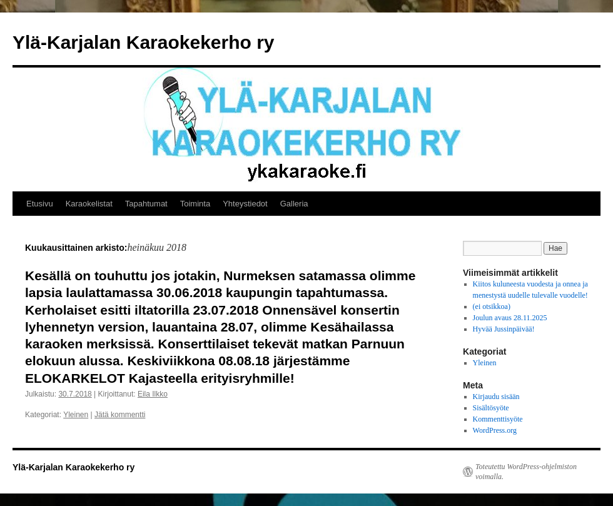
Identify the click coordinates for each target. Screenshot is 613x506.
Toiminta (195, 203)
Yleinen (75, 414)
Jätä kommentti (119, 414)
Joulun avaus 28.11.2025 (510, 317)
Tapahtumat (146, 203)
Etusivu (39, 203)
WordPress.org (495, 430)
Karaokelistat (89, 203)
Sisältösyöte (491, 407)
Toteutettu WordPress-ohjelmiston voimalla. (526, 471)
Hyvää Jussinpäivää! (504, 329)
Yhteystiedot (245, 203)
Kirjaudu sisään (496, 396)
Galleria (294, 203)
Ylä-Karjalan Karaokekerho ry (144, 42)
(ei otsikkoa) (491, 306)
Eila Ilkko (153, 394)
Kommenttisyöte (498, 419)
